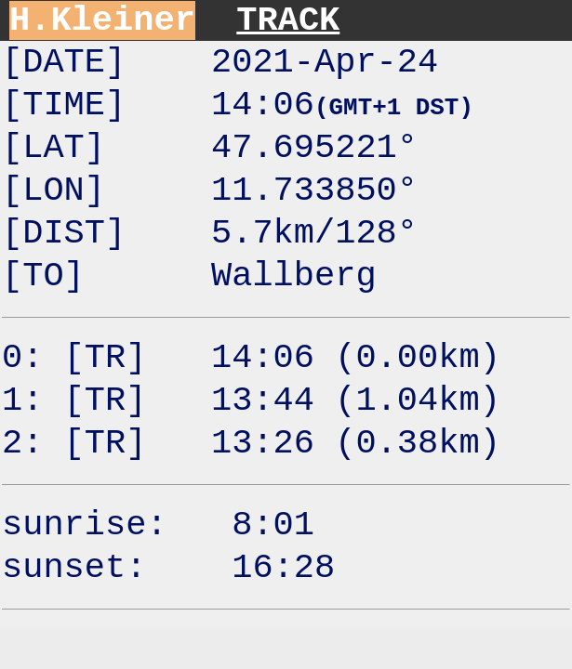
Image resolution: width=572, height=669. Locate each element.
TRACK (287, 20)
